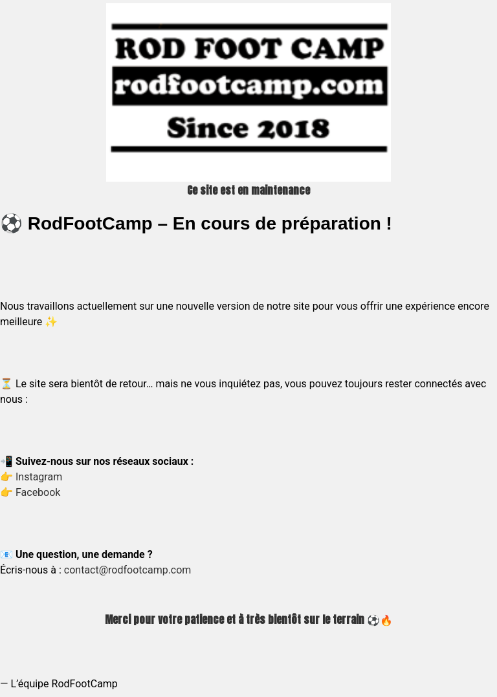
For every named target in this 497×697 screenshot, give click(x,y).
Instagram (39, 477)
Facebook (38, 492)
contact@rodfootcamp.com (128, 570)
